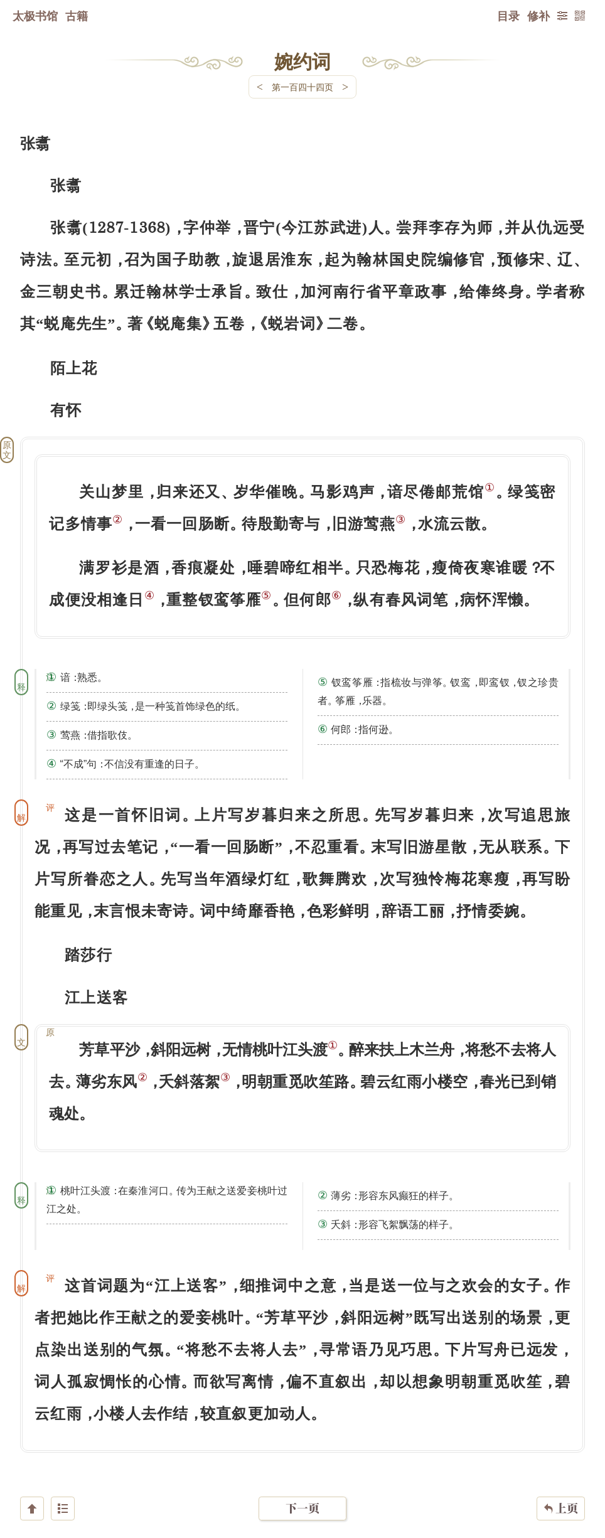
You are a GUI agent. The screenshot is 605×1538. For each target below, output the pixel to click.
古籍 (76, 16)
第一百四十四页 (302, 87)
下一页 (302, 1463)
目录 (508, 16)
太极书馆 (35, 16)
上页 (560, 1463)
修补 (538, 16)
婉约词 (302, 61)
